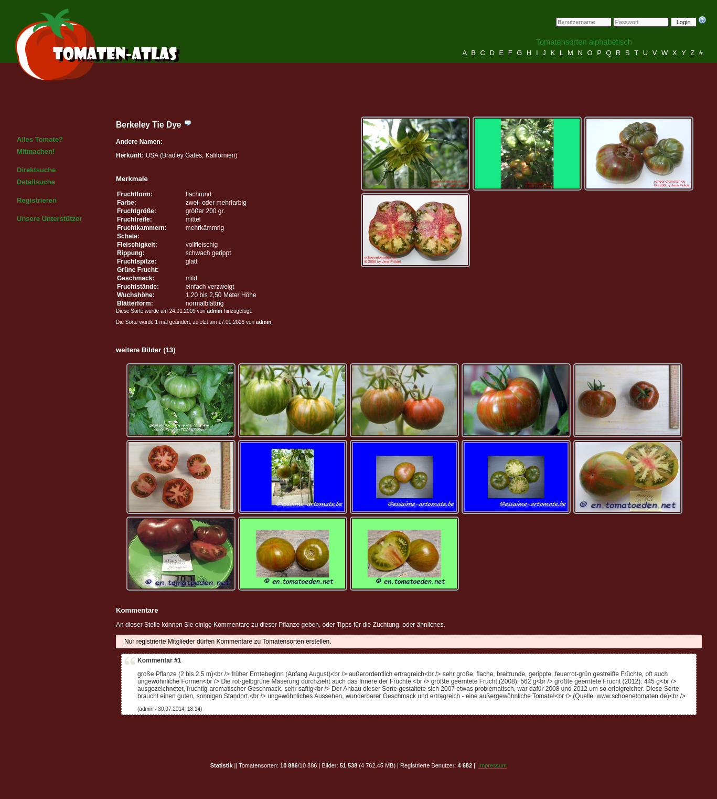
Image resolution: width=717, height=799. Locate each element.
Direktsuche (36, 170)
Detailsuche (36, 182)
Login (684, 22)
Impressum (492, 765)
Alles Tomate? (40, 139)
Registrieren (37, 200)
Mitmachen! (36, 151)
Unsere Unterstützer (49, 219)
